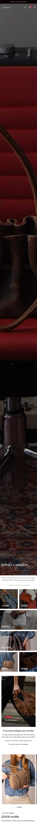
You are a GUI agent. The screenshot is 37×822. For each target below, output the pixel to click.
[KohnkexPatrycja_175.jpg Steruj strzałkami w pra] (18, 779)
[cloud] (9, 599)
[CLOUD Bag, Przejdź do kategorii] (11, 720)
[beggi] (28, 662)
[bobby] (18, 620)
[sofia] (9, 662)
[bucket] (18, 641)
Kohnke (11, 813)
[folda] (28, 599)
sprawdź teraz (8, 569)
